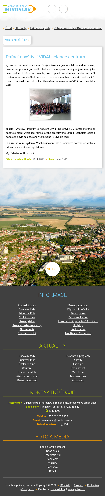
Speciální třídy (27, 309)
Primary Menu (86, 9)
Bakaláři (78, 485)
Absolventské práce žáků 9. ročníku (78, 321)
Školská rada (27, 329)
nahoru (52, 269)
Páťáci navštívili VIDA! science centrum (78, 28)
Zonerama (52, 458)
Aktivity (78, 359)
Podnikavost (78, 368)
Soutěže (27, 368)
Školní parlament (78, 305)
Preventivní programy (78, 355)
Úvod (8, 28)
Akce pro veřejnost (27, 376)
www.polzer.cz (76, 489)
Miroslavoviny (78, 376)
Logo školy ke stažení (52, 446)
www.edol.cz (58, 489)
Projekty (78, 325)
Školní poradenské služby (27, 325)
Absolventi (78, 380)
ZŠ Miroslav (20, 9)
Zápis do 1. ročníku (78, 309)
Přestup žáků (78, 313)
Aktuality (20, 28)
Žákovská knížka (78, 317)
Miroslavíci (78, 372)
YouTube (53, 462)
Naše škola (52, 450)
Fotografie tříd (52, 454)
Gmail (52, 471)
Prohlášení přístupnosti (78, 333)
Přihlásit (65, 485)
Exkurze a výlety (40, 28)
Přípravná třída (27, 313)
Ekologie (78, 364)
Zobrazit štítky (16, 40)
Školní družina (27, 317)
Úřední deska (78, 329)
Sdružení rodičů (27, 333)
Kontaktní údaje (27, 305)
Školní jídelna (27, 321)
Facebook (52, 467)
